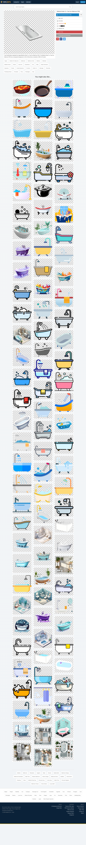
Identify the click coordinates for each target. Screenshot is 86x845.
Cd (54, 795)
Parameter (48, 68)
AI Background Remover (64, 35)
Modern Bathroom (36, 776)
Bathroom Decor (54, 776)
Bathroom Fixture (35, 783)
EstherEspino (61, 23)
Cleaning (19, 780)
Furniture (28, 68)
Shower (49, 772)
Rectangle (27, 71)
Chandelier (51, 791)
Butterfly (17, 791)
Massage (41, 68)
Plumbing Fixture (8, 71)
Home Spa (49, 780)
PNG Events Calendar (69, 808)
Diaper (5, 791)
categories (16, 2)
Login (40, 799)
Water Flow (56, 780)
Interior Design (45, 776)
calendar (28, 2)
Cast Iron (20, 64)
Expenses (6, 68)
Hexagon (75, 791)
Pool (66, 795)
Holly (35, 795)
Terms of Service (80, 806)
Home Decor (69, 776)
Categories (71, 814)
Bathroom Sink (31, 60)
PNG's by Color (70, 809)
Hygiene (38, 772)
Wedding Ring (77, 795)
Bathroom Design (65, 772)
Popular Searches (70, 811)
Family (12, 68)
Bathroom (23, 60)
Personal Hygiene (65, 780)
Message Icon (35, 791)
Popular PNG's (71, 813)
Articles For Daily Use (14, 60)
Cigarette (58, 791)
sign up (83, 2)
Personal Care (42, 780)
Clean (24, 780)
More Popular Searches (48, 799)
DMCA (82, 813)
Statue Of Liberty (28, 795)
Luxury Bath (52, 783)
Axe (22, 791)
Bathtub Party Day (32, 780)
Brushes (34, 799)
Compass (28, 791)
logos (22, 2)
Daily (37, 64)
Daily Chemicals (44, 64)
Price (22, 71)
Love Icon (20, 795)
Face (40, 795)
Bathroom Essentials (18, 776)
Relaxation (32, 772)
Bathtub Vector (7, 64)
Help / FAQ (81, 809)
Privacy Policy (81, 808)
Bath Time (27, 776)
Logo (51, 795)
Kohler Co (35, 68)
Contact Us (81, 811)
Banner (14, 795)
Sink (33, 71)
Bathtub (38, 60)
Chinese (69, 791)
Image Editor (59, 808)
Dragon (45, 795)
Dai (33, 64)
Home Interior (44, 783)
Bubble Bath (56, 772)
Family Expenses (20, 68)
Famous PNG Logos (69, 806)
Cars (64, 791)
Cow (81, 791)
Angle (5, 60)
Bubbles (62, 776)
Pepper (11, 791)
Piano (70, 795)
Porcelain (16, 71)
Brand (14, 64)
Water (44, 772)
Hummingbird (43, 791)
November (60, 795)
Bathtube (44, 60)
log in (77, 2)
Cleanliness (27, 64)
